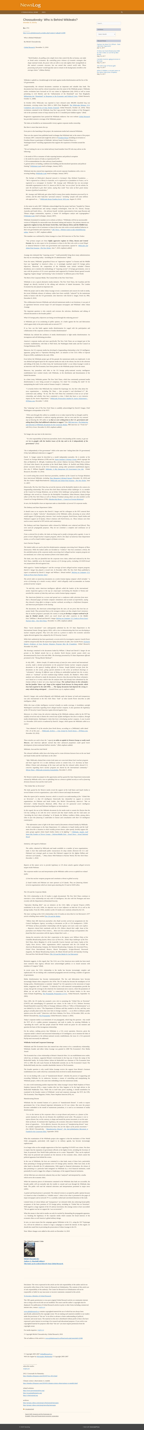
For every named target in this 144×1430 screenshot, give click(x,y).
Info (43, 12)
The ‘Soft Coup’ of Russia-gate (106, 66)
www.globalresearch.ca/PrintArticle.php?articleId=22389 (64, 1338)
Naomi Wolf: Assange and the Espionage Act (38, 1414)
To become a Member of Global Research (37, 1296)
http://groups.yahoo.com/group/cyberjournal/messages (41, 1403)
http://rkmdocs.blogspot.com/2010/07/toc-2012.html (40, 1376)
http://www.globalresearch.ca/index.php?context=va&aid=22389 (44, 33)
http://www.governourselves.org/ (34, 1390)
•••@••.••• (42, 1307)
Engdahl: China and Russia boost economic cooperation (42, 1416)
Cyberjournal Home (29, 12)
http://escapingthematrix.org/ (32, 1393)
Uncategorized (29, 1409)
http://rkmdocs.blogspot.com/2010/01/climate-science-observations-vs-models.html (50, 1383)
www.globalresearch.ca (31, 1311)
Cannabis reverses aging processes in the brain (108, 60)
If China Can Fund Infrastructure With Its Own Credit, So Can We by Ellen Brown (108, 52)
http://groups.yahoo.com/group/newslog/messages (39, 1405)
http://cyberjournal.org (30, 1395)
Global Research (29, 47)
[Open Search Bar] (122, 12)
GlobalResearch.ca (46, 1354)
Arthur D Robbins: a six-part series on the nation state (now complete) (108, 71)
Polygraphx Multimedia (44, 1356)
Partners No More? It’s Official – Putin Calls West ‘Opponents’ (108, 45)
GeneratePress (95, 1427)
